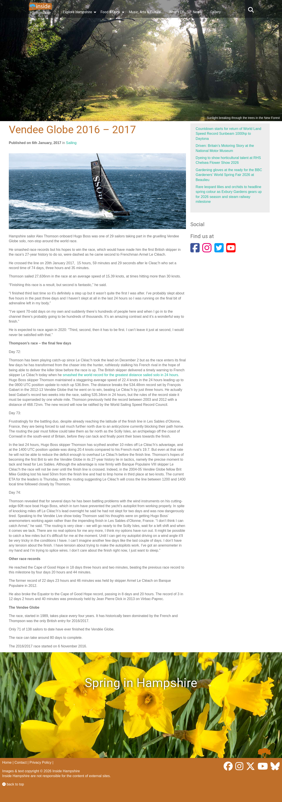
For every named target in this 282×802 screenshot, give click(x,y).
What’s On (176, 12)
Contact (21, 762)
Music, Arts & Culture (145, 12)
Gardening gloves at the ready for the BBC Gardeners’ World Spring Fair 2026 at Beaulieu (229, 175)
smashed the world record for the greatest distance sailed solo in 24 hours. (121, 375)
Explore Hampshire (77, 12)
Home (7, 762)
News (197, 12)
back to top (13, 784)
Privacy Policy (41, 762)
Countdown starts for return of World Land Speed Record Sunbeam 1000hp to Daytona (228, 133)
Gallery (215, 12)
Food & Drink (110, 12)
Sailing (71, 143)
